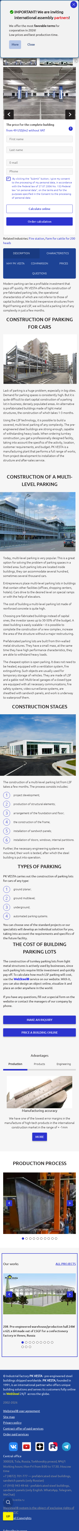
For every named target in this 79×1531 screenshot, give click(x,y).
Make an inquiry (39, 1018)
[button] (20, 61)
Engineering (64, 1060)
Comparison (39, 261)
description (21, 251)
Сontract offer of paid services (23, 1424)
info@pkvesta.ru (13, 1496)
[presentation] (9, 114)
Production (15, 1060)
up (8, 1517)
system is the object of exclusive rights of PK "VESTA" (38, 1506)
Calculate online (39, 208)
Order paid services (16, 1430)
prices (63, 261)
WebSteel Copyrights (17, 1514)
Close (31, 44)
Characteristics (58, 251)
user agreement (21, 1407)
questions (39, 271)
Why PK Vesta (15, 261)
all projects (66, 1260)
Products (39, 1060)
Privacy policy (12, 1419)
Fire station (36, 237)
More (15, 44)
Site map (9, 1413)
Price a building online (39, 1029)
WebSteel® (21, 977)
